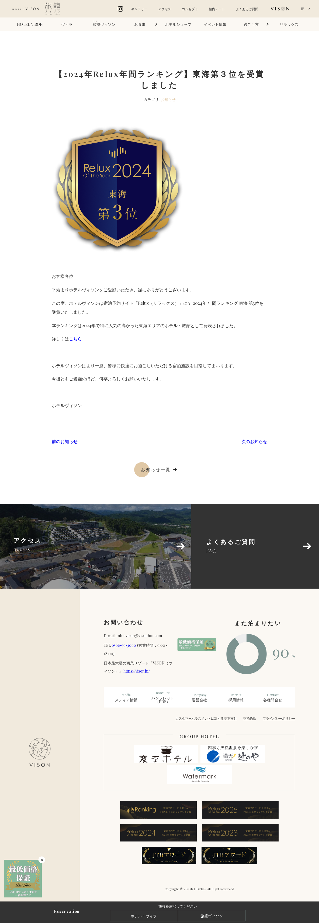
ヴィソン (104, 23)
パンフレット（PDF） (162, 697)
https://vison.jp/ (136, 671)
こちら (75, 338)
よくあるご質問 (247, 9)
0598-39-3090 (124, 645)
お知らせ (168, 99)
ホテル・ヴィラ (143, 915)
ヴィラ (66, 24)
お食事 (139, 24)
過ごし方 (251, 24)
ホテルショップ (178, 24)
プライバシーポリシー (279, 718)
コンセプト (190, 9)
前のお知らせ (65, 441)
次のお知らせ (254, 441)
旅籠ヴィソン (211, 915)
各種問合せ (272, 697)
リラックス (289, 24)
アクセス (164, 9)
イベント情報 (215, 24)
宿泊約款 (249, 718)
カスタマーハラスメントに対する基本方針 (206, 718)
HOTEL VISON (30, 24)
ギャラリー (139, 9)
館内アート (217, 9)
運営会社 (199, 697)
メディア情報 (126, 697)
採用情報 (236, 697)
